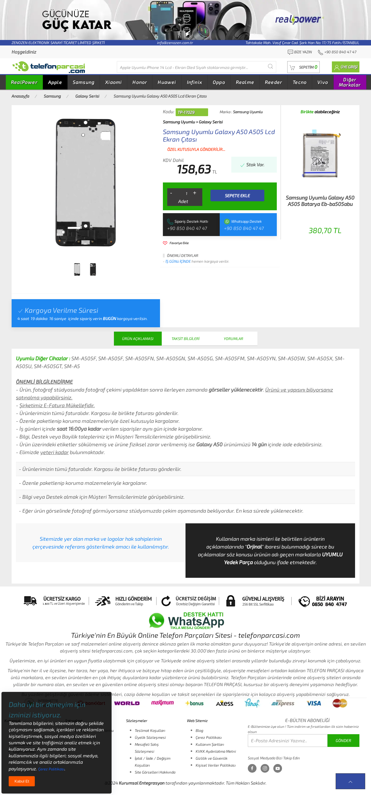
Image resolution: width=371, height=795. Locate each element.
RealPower (24, 82)
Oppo (219, 82)
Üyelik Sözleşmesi (150, 737)
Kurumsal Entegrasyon (142, 782)
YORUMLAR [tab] (233, 338)
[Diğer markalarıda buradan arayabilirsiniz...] (196, 67)
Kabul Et (21, 781)
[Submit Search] (270, 66)
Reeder (273, 82)
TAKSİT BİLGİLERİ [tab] (185, 338)
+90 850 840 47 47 (187, 228)
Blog (199, 730)
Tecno (300, 82)
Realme (245, 82)
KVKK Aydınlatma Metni (216, 751)
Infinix (194, 82)
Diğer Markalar (350, 82)
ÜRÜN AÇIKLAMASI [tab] (137, 338)
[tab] (77, 269)
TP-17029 (186, 112)
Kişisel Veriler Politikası (216, 765)
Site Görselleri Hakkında (155, 772)
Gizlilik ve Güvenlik (212, 758)
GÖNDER (343, 740)
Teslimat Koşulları (150, 730)
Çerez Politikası (209, 737)
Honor (139, 82)
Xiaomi (113, 82)
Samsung (83, 82)
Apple (55, 82)
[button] (303, 67)
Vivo (322, 82)
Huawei (167, 82)
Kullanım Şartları (210, 744)
